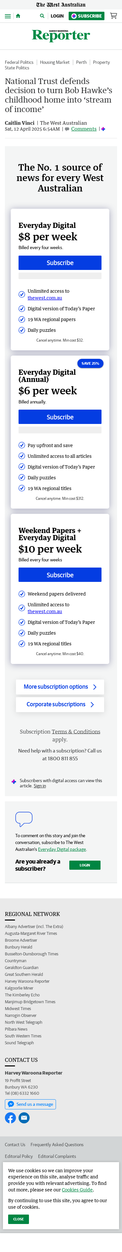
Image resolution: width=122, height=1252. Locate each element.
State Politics (17, 67)
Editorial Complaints (57, 1156)
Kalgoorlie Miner (19, 988)
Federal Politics (19, 62)
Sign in (40, 785)
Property (101, 62)
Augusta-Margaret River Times (31, 933)
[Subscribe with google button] (60, 276)
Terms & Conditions (76, 731)
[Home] (18, 16)
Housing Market (55, 62)
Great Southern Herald (24, 974)
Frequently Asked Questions (57, 1144)
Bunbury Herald (18, 947)
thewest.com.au (45, 298)
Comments (84, 129)
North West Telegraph (23, 1022)
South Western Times (23, 1036)
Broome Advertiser (21, 940)
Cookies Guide (77, 1189)
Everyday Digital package (62, 849)
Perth (81, 62)
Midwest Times (18, 1008)
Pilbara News (16, 1029)
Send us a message (30, 1104)
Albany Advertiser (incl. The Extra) (34, 926)
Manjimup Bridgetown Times (30, 1001)
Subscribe (86, 16)
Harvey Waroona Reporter (27, 981)
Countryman (15, 960)
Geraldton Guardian (21, 967)
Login (57, 16)
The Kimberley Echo (22, 994)
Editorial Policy (19, 1156)
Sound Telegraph (19, 1042)
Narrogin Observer (20, 1015)
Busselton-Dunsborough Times (31, 953)
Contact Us (15, 1144)
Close (18, 1219)
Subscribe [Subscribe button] (60, 262)
